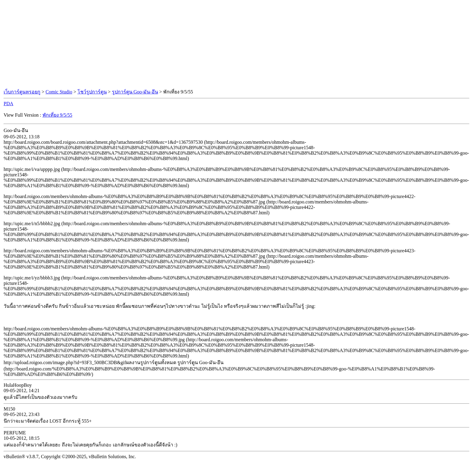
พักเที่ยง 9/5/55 (57, 115)
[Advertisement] (236, 44)
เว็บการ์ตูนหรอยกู (22, 91)
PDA (8, 103)
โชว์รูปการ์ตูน (92, 91)
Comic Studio (59, 91)
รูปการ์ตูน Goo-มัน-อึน (135, 91)
